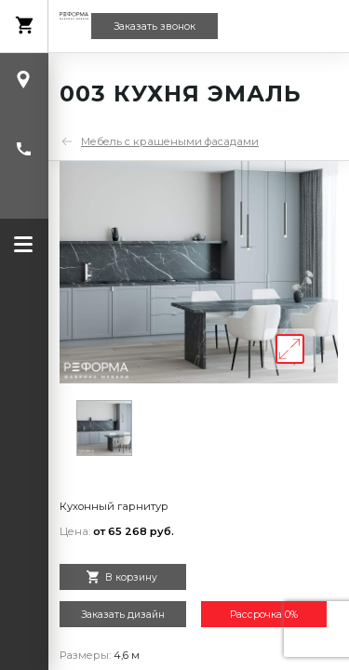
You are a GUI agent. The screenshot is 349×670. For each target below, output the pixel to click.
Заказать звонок (154, 26)
